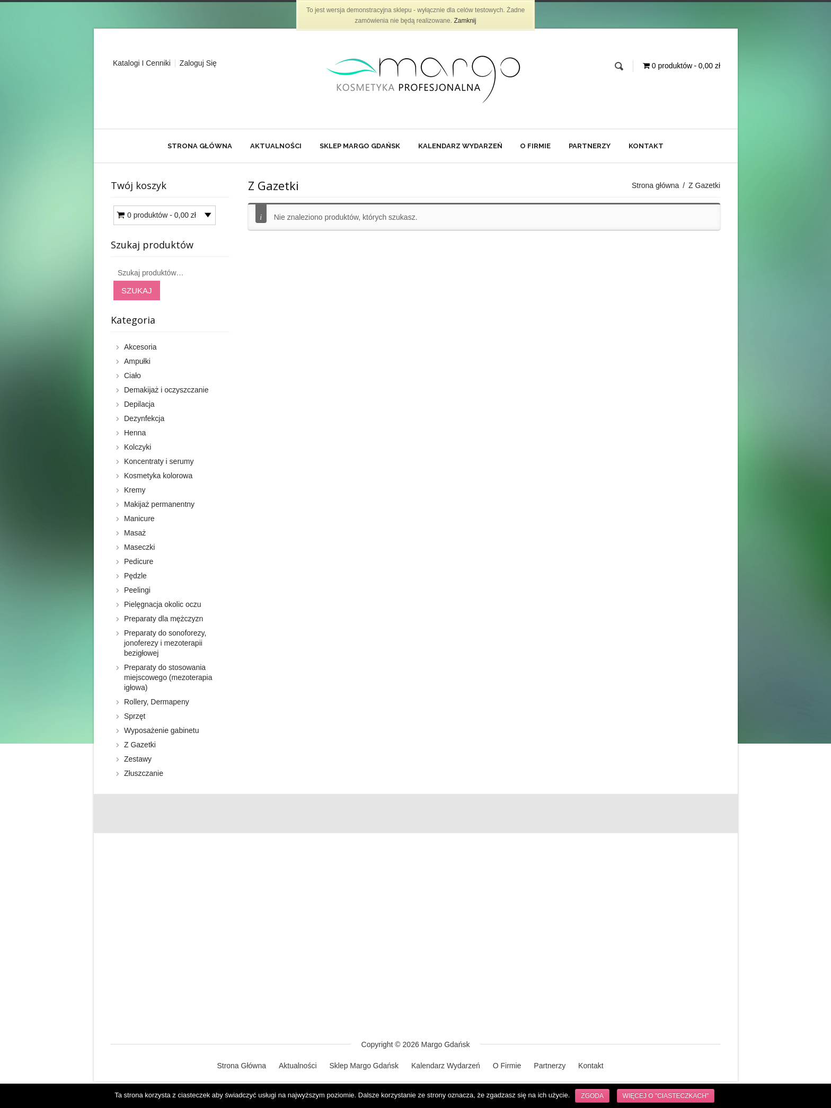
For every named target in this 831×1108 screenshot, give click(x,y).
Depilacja (139, 404)
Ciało (132, 375)
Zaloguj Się (198, 63)
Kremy (134, 490)
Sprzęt (134, 716)
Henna (135, 432)
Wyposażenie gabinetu (161, 730)
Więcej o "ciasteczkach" (666, 1096)
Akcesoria (140, 347)
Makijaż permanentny (159, 504)
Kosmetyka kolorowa (158, 475)
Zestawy (138, 759)
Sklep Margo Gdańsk (360, 146)
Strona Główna (199, 146)
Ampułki (137, 361)
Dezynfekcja (144, 418)
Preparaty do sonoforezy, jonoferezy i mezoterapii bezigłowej (165, 643)
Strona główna (655, 185)
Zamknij (465, 20)
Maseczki (139, 547)
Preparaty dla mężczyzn (163, 618)
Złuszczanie (143, 773)
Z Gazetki (140, 744)
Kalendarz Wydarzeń (460, 146)
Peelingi (137, 590)
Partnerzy (590, 146)
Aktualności (276, 146)
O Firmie (535, 146)
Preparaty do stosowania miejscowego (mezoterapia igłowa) (168, 677)
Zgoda (592, 1096)
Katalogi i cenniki (142, 63)
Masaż (135, 533)
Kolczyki (137, 447)
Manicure (139, 518)
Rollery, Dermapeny (156, 702)
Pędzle (135, 575)
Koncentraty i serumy (159, 461)
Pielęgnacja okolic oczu (162, 604)
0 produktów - (161, 215)
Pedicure (138, 561)
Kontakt (646, 146)
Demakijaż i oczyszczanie (166, 390)
